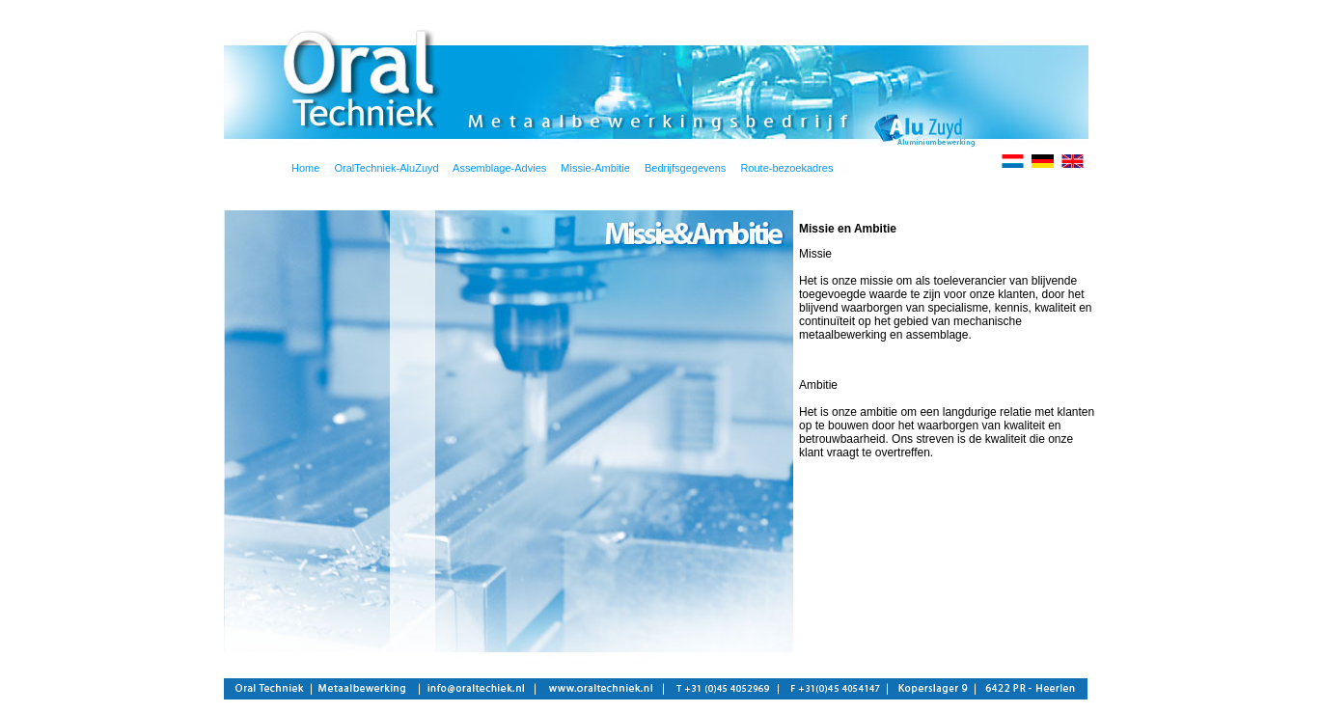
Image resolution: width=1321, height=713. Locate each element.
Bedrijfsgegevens (685, 168)
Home (305, 168)
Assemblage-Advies (493, 168)
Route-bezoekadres (786, 168)
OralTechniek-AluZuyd (386, 168)
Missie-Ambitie (595, 168)
